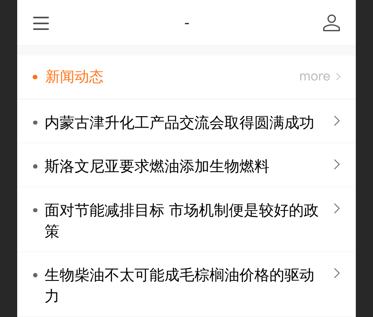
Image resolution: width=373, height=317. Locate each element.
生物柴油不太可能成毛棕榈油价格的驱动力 (179, 285)
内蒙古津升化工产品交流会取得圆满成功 (179, 122)
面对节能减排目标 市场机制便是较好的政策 (181, 221)
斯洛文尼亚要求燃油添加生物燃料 (157, 166)
